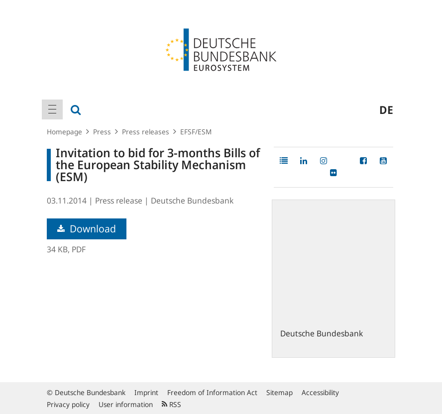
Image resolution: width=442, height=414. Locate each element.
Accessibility (320, 392)
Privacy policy (68, 404)
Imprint (146, 392)
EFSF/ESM (196, 131)
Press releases (145, 131)
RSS (171, 404)
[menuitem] (52, 109)
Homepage (64, 131)
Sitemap (279, 392)
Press (102, 131)
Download (86, 228)
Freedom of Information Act (212, 392)
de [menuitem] (386, 109)
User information (126, 404)
